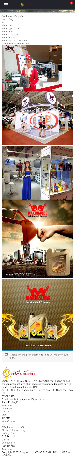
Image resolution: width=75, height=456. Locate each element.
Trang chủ (5, 11)
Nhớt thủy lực (9, 37)
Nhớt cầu (7, 25)
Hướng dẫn (8, 433)
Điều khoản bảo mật (13, 427)
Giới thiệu (7, 408)
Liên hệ (5, 411)
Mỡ (3, 22)
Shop (15, 11)
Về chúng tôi (8, 421)
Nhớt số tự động (10, 34)
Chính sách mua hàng (13, 430)
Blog (4, 414)
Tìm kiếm (7, 405)
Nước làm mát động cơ (14, 40)
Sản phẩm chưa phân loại (15, 43)
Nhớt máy (7, 31)
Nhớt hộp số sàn (11, 28)
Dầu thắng (7, 19)
